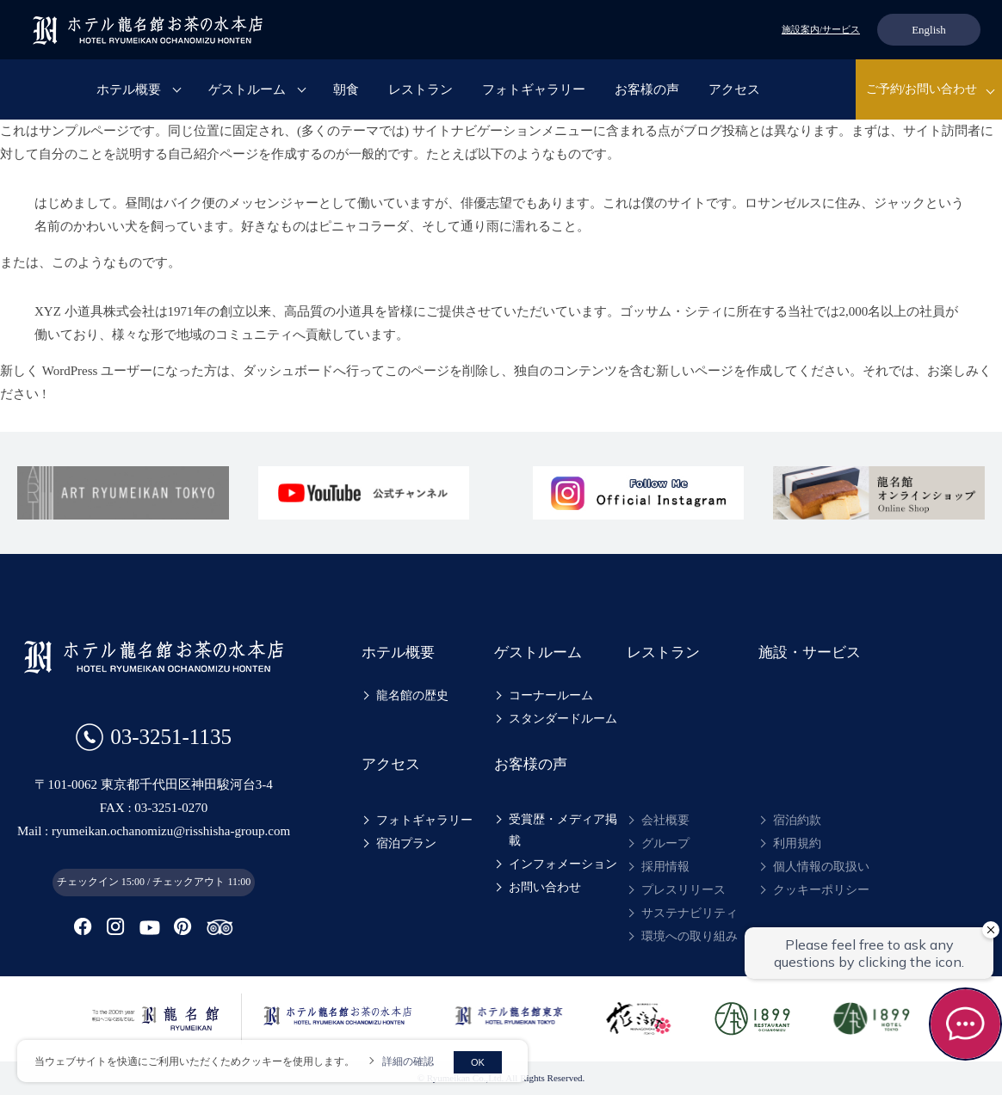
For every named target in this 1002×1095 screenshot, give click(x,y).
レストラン (420, 89)
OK (478, 1062)
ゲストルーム (247, 89)
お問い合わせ (545, 887)
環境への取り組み (689, 936)
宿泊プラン (406, 843)
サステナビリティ (689, 913)
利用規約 (797, 843)
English (929, 29)
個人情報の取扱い (821, 866)
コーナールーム (551, 695)
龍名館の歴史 (412, 695)
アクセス (734, 89)
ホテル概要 (128, 89)
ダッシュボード (288, 371)
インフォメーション (563, 864)
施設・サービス (809, 652)
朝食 (346, 89)
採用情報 (665, 866)
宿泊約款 (797, 820)
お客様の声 (647, 89)
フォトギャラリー (533, 89)
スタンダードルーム (563, 718)
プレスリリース (683, 889)
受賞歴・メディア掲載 (563, 830)
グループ (665, 843)
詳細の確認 (408, 1061)
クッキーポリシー (821, 889)
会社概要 (665, 820)
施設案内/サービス (821, 29)
